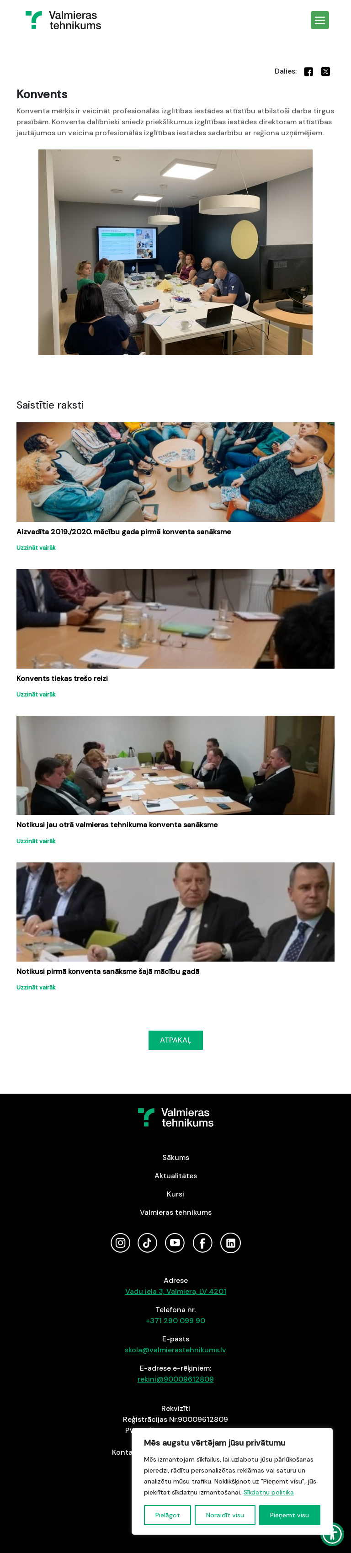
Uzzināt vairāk (36, 548)
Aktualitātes (175, 1176)
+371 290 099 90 (175, 1320)
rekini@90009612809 (176, 1379)
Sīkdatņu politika (269, 1492)
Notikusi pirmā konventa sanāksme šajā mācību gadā (107, 971)
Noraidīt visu (225, 1515)
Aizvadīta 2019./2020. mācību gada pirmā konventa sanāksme (123, 532)
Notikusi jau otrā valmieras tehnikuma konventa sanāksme (117, 825)
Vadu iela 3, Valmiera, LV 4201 (175, 1291)
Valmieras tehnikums (176, 1212)
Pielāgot (167, 1515)
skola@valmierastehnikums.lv (175, 1350)
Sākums (175, 1157)
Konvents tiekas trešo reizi (62, 678)
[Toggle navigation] (320, 20)
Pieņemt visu (289, 1515)
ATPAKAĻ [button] (175, 1040)
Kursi (175, 1194)
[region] (232, 1481)
